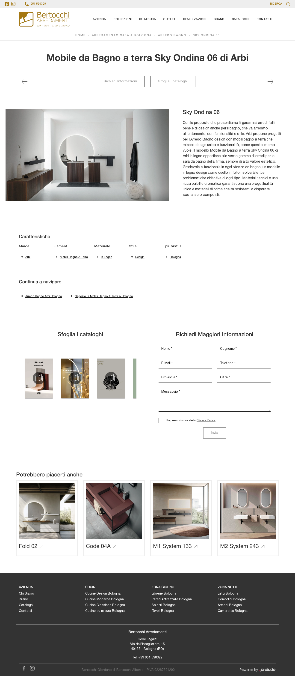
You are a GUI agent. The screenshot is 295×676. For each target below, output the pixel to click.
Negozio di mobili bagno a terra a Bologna (104, 296)
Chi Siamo (26, 593)
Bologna (175, 257)
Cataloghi (240, 19)
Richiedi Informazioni (120, 81)
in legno (106, 257)
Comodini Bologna (232, 599)
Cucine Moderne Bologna (104, 599)
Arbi (27, 257)
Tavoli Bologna (163, 611)
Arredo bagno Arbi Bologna (43, 296)
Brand (219, 19)
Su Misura (147, 19)
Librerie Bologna (164, 593)
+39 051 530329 (150, 657)
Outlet (169, 19)
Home (80, 35)
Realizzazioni (194, 19)
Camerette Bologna (233, 611)
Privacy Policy (206, 420)
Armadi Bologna (230, 605)
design (140, 257)
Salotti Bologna (164, 605)
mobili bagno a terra (74, 257)
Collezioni (122, 19)
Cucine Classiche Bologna (105, 605)
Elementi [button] (60, 246)
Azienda (99, 19)
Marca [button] (24, 246)
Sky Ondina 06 (206, 35)
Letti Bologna (228, 593)
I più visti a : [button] (173, 246)
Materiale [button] (102, 246)
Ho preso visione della (190, 420)
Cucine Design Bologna (103, 593)
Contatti (264, 19)
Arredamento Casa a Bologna (122, 35)
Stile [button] (133, 246)
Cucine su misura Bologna (105, 611)
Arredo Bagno (172, 35)
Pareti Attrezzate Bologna (172, 599)
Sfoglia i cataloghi (173, 81)
